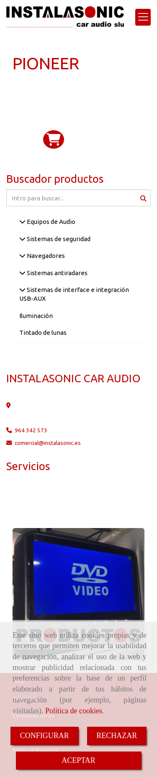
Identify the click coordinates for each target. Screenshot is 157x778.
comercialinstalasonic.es (48, 442)
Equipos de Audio (50, 221)
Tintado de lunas (43, 332)
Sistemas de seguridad (58, 238)
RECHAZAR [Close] (116, 735)
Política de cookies (73, 711)
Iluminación (36, 315)
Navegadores (45, 255)
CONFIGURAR (44, 735)
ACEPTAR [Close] (78, 760)
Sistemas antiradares (57, 272)
